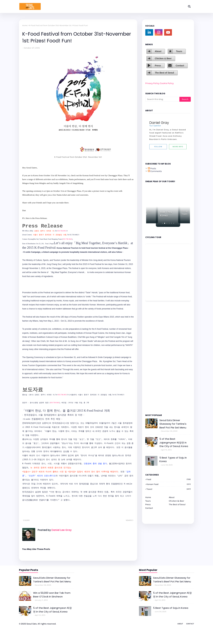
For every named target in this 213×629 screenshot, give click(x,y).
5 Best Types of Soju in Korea (173, 459)
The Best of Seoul (164, 72)
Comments (155, 171)
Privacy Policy (152, 83)
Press (158, 65)
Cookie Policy (167, 83)
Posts (152, 168)
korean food (168, 484)
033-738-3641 (67, 239)
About (158, 51)
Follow (158, 147)
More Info (178, 147)
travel (168, 489)
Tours (179, 51)
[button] (162, 223)
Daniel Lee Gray (61, 530)
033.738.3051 (61, 231)
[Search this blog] (162, 99)
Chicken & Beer (163, 58)
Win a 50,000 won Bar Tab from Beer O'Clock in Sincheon (51, 594)
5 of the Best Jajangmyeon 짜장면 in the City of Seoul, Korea (173, 442)
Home (24, 25)
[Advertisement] (155, 357)
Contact (180, 65)
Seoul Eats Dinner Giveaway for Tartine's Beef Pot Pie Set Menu (172, 424)
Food (168, 479)
